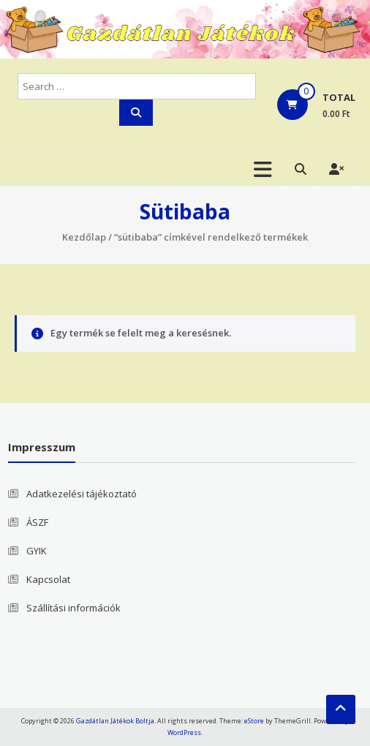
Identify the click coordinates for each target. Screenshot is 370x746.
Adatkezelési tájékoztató (81, 493)
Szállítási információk (73, 607)
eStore (254, 721)
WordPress (184, 732)
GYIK (36, 550)
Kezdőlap (84, 237)
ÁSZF (37, 522)
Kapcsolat (48, 579)
